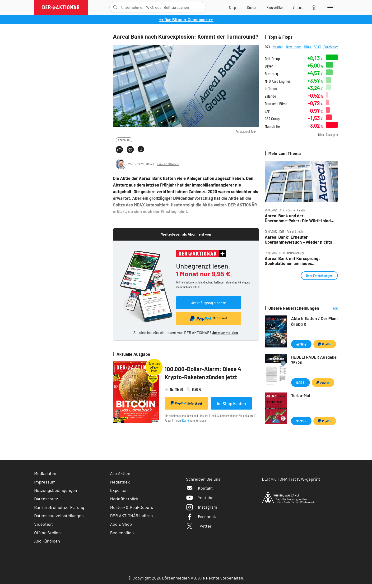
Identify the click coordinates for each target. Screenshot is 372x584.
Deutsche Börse (276, 103)
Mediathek (120, 481)
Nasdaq (278, 46)
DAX (267, 46)
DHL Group (272, 58)
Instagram (201, 507)
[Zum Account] (251, 7)
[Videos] (297, 7)
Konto (185, 420)
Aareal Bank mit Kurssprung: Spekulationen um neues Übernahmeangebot (292, 261)
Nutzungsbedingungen (55, 490)
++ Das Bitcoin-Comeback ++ (186, 19)
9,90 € (300, 382)
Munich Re (272, 126)
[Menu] (329, 7)
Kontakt (199, 488)
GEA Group (272, 118)
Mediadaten (45, 473)
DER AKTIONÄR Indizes (131, 515)
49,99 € (301, 344)
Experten (119, 490)
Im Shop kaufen (231, 403)
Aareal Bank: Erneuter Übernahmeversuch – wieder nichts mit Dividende (298, 239)
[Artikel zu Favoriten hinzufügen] (141, 149)
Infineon (271, 88)
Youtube (200, 497)
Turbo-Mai (300, 395)
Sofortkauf (186, 403)
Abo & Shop (121, 524)
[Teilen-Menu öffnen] (119, 149)
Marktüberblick (124, 498)
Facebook (201, 516)
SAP (267, 111)
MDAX (308, 46)
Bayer (269, 66)
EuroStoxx (330, 46)
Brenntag (271, 73)
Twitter (199, 526)
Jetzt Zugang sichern (208, 302)
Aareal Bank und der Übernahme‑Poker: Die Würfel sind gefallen (298, 218)
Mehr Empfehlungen (319, 275)
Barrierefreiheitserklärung (59, 507)
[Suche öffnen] (115, 7)
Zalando (270, 96)
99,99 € (301, 421)
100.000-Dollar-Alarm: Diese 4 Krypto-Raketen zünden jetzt (203, 372)
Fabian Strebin (168, 164)
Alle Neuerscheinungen (329, 308)
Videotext (43, 524)
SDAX (317, 46)
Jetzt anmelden (225, 332)
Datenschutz (46, 498)
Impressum (45, 481)
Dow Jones (294, 46)
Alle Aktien (120, 473)
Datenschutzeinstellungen (59, 515)
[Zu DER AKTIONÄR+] (275, 7)
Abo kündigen (47, 540)
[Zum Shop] (232, 7)
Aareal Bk (124, 139)
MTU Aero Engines (278, 81)
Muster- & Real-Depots (131, 507)
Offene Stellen (47, 532)
